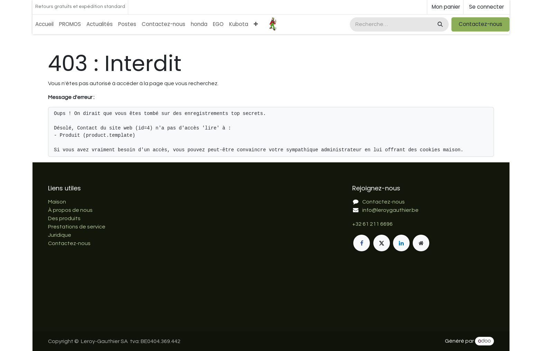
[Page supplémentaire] (421, 243)
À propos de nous (70, 210)
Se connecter (486, 6)
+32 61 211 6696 (372, 224)
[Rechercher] (439, 24)
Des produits (64, 218)
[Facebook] (361, 243)
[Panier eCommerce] (445, 7)
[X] (381, 243)
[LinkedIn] (401, 243)
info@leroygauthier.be (390, 210)
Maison (57, 202)
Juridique (59, 235)
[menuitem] (44, 24)
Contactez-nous (480, 24)
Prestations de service (76, 227)
